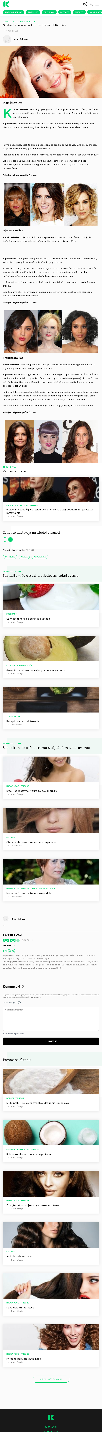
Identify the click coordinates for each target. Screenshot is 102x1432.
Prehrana (49, 12)
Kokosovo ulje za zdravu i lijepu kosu (28, 1153)
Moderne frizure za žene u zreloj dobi (28, 893)
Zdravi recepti (14, 716)
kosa (24, 557)
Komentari (12, 986)
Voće (30, 665)
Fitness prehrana (16, 665)
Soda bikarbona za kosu (20, 1255)
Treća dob (36, 888)
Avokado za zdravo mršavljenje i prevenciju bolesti (36, 669)
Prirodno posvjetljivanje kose (23, 1358)
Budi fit (79, 12)
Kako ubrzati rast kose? (21, 1307)
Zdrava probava (13, 12)
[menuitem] (85, 4)
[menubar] (85, 4)
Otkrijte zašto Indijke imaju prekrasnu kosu (32, 1204)
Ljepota (64, 12)
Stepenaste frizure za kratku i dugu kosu (31, 841)
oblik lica (40, 557)
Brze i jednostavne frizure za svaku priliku (31, 790)
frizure (11, 557)
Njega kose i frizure (24, 22)
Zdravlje (33, 12)
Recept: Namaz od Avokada (23, 721)
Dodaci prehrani (15, 1098)
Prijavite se (51, 1040)
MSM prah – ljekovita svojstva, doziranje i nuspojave (38, 1102)
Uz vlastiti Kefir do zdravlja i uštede (28, 618)
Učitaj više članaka (51, 1379)
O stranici (51, 1426)
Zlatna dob (49, 888)
